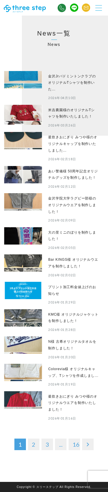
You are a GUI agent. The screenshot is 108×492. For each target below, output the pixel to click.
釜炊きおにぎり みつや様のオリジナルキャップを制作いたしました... (72, 143)
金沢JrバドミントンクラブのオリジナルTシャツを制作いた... (72, 82)
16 (76, 444)
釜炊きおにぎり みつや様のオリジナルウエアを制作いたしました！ (72, 402)
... (60, 444)
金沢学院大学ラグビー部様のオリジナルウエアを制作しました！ (72, 204)
